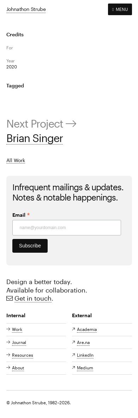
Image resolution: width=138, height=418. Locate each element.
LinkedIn (85, 354)
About (18, 367)
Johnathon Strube (26, 9)
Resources (22, 354)
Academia (87, 329)
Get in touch (33, 298)
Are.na (83, 342)
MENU (119, 9)
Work (17, 329)
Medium (85, 367)
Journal (19, 342)
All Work (15, 160)
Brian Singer (34, 138)
